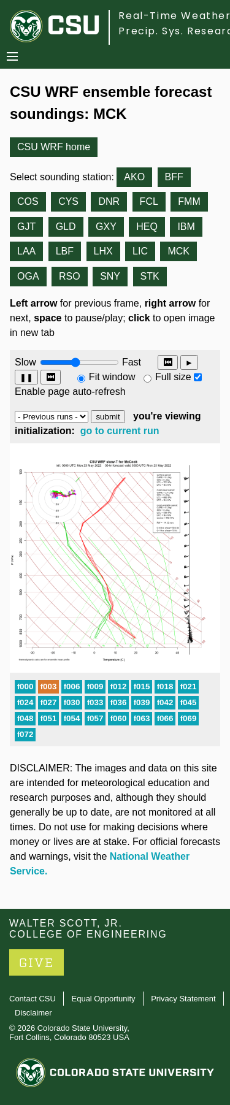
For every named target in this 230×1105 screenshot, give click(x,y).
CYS (68, 201)
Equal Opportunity (104, 998)
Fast (130, 362)
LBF (65, 251)
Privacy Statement (183, 998)
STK (149, 276)
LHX (103, 251)
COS (28, 201)
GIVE (36, 963)
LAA (26, 251)
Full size (173, 377)
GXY (106, 226)
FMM (189, 201)
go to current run (119, 431)
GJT (26, 226)
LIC (140, 251)
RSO (69, 276)
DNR (109, 201)
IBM (185, 226)
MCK (178, 251)
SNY (110, 276)
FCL (149, 201)
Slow (25, 362)
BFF (174, 177)
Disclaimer (33, 1012)
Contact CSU (32, 998)
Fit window (112, 377)
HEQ (147, 226)
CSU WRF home (53, 147)
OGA (28, 276)
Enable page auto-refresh (70, 391)
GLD (66, 226)
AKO (134, 177)
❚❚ (26, 377)
